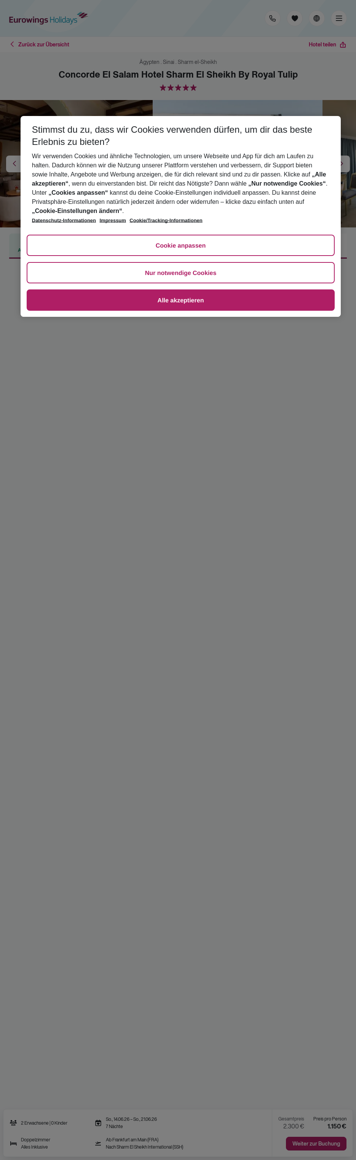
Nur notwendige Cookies (181, 273)
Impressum (113, 220)
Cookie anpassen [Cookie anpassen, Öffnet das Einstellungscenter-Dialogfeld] (181, 246)
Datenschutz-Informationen (64, 220)
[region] (181, 216)
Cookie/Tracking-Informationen (165, 220)
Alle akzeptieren (181, 300)
